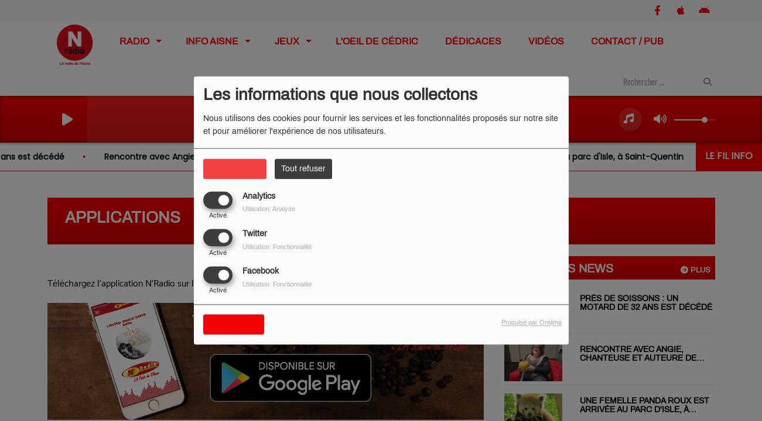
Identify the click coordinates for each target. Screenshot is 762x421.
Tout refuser (303, 168)
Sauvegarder (234, 324)
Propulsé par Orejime (531, 322)
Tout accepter (235, 168)
